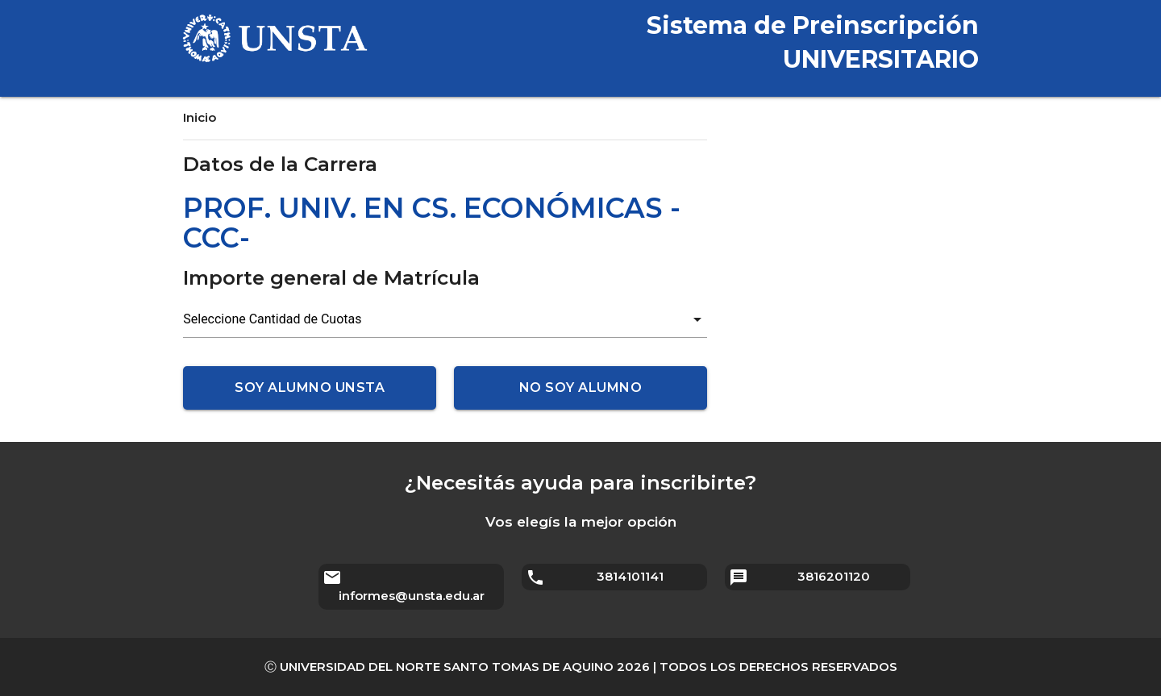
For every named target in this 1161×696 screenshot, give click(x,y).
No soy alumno (581, 387)
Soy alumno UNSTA (310, 387)
